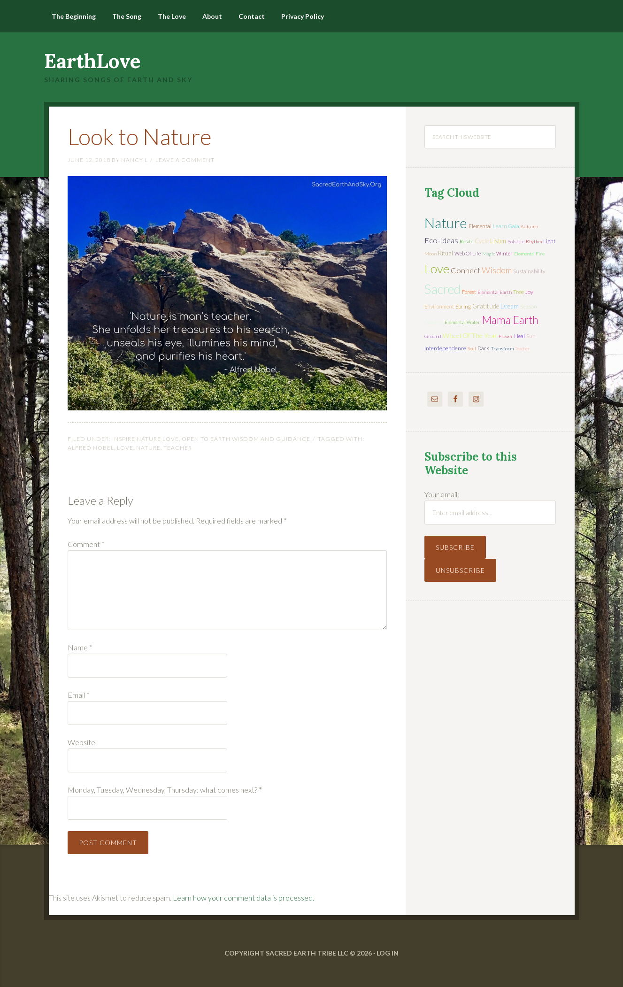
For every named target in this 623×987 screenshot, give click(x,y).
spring (463, 306)
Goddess (433, 322)
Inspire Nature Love (145, 438)
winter (504, 253)
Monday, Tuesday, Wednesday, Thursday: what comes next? (165, 789)
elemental (480, 226)
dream (509, 306)
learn (500, 226)
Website (81, 742)
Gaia (513, 226)
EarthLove (92, 61)
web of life (467, 253)
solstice (516, 241)
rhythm (534, 241)
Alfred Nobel (91, 447)
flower (506, 336)
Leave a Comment (185, 159)
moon (430, 253)
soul (472, 348)
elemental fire (529, 253)
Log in (388, 953)
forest (469, 292)
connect (465, 270)
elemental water (462, 322)
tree (518, 291)
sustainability (529, 271)
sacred (442, 289)
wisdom (497, 270)
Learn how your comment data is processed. (243, 897)
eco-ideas (441, 240)
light (549, 241)
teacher (177, 447)
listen (498, 241)
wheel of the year (470, 335)
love (125, 447)
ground (432, 336)
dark (483, 348)
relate (466, 241)
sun (531, 335)
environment (439, 306)
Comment (86, 544)
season (528, 306)
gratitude (485, 306)
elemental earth (494, 292)
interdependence (445, 348)
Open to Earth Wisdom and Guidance (246, 438)
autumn (529, 226)
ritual (445, 253)
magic (488, 253)
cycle (482, 241)
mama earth (510, 320)
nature (148, 447)
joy (529, 291)
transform (502, 348)
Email (79, 694)
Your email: (441, 494)
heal (519, 336)
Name (80, 647)
